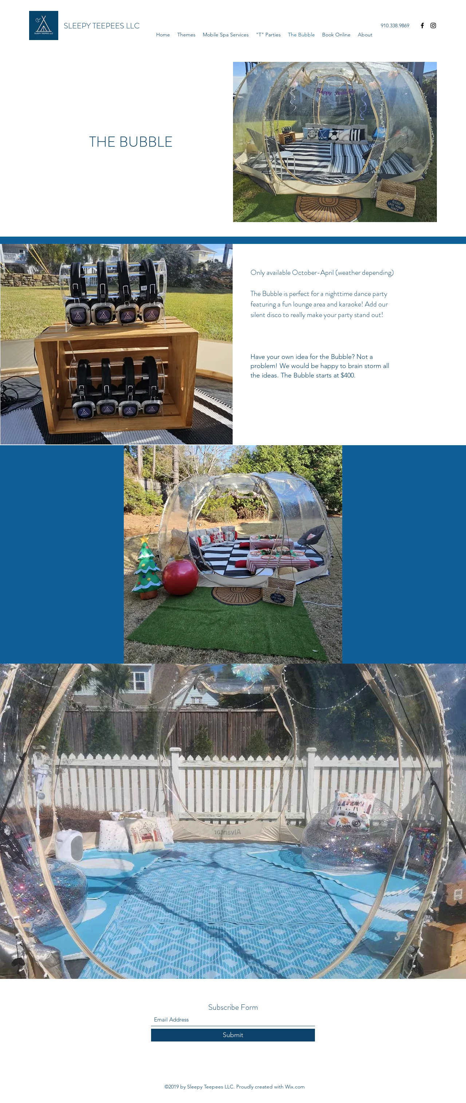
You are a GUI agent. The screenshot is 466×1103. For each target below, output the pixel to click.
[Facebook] (422, 25)
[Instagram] (433, 25)
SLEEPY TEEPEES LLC (102, 25)
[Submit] (233, 1035)
